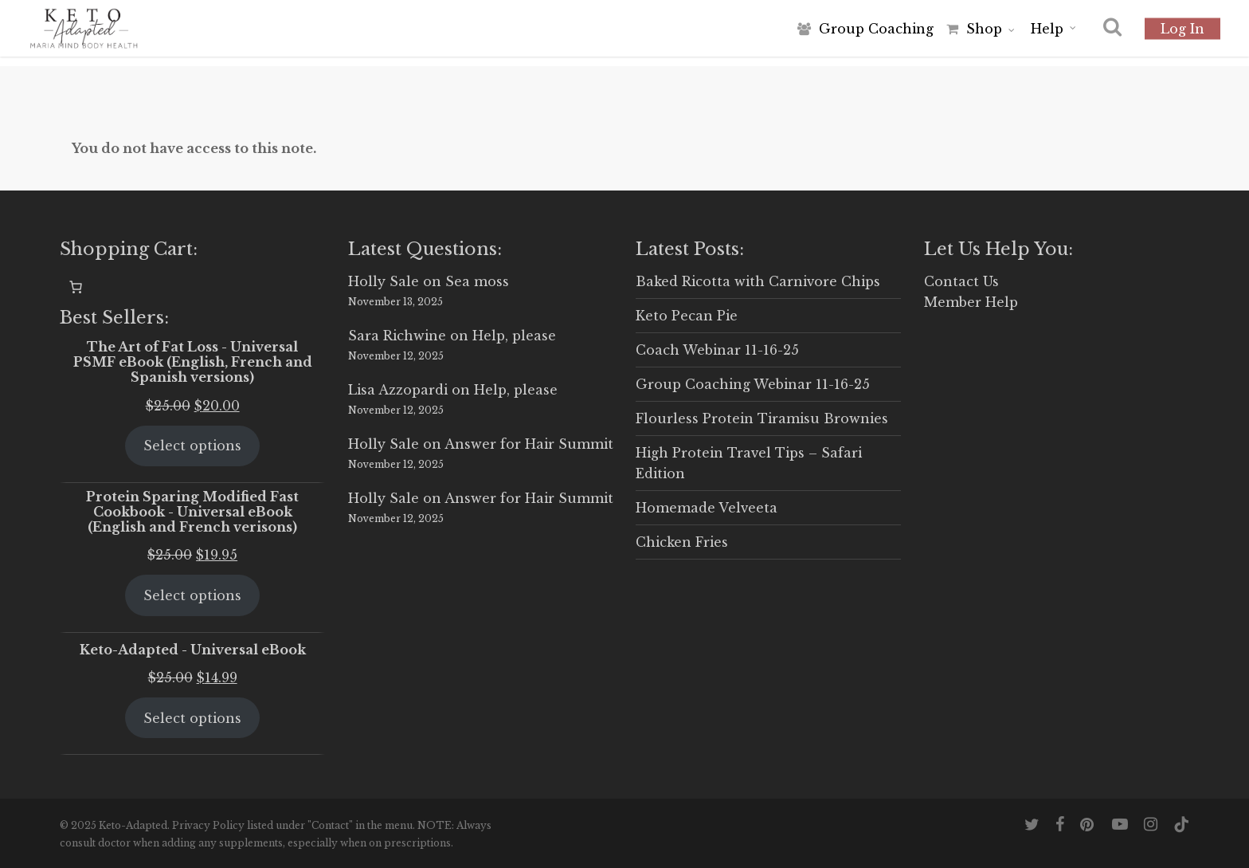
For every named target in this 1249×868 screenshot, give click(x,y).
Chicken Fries (682, 542)
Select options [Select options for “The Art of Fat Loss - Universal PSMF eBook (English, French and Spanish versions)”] (192, 446)
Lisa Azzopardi (398, 390)
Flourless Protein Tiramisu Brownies (762, 418)
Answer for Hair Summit (528, 444)
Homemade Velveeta (706, 508)
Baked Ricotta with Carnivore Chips (758, 281)
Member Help (971, 302)
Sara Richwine (397, 336)
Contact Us (961, 281)
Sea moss (477, 281)
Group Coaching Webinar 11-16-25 (753, 384)
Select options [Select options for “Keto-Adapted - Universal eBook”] (192, 718)
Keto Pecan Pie (687, 316)
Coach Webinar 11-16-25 (717, 350)
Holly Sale (383, 281)
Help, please (514, 336)
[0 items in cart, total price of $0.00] (76, 287)
